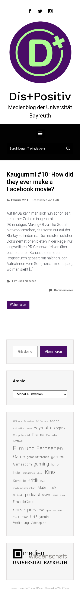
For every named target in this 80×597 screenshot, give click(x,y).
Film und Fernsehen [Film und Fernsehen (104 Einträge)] (38, 448)
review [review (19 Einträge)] (46, 495)
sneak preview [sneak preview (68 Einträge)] (28, 510)
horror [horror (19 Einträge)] (55, 464)
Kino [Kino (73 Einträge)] (50, 472)
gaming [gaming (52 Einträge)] (41, 464)
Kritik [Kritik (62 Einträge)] (33, 480)
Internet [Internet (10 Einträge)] (40, 473)
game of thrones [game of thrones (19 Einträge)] (38, 457)
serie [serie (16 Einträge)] (55, 495)
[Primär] (40, 133)
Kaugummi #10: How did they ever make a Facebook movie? (40, 182)
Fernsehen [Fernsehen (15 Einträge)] (52, 435)
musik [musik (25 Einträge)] (52, 488)
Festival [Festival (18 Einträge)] (18, 441)
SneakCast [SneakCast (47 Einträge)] (23, 501)
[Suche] (40, 148)
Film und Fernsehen (24, 281)
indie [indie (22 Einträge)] (16, 473)
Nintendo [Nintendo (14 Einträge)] (18, 495)
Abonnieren (53, 351)
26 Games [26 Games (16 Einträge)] (42, 421)
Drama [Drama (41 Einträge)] (38, 434)
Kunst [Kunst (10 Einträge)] (42, 481)
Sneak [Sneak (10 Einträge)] (62, 495)
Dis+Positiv (40, 96)
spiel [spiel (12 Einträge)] (48, 510)
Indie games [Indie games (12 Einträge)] (28, 473)
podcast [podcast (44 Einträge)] (32, 494)
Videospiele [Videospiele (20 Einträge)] (38, 523)
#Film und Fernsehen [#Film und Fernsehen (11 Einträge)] (23, 421)
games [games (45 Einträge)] (57, 456)
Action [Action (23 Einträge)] (54, 421)
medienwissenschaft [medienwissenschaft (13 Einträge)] (24, 488)
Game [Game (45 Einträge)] (19, 456)
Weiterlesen (18, 304)
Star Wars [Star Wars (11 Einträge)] (57, 510)
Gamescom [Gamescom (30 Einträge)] (22, 464)
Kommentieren (63, 290)
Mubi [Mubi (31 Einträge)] (42, 487)
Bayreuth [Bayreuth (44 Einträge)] (42, 427)
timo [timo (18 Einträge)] (25, 517)
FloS (56, 200)
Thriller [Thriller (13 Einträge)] (17, 517)
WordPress (63, 588)
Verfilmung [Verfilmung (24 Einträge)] (21, 523)
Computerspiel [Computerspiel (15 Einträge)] (21, 435)
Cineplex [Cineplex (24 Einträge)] (59, 428)
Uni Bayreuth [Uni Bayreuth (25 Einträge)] (39, 517)
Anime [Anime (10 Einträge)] (29, 428)
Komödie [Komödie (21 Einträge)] (19, 481)
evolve (14, 588)
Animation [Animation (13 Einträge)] (19, 428)
